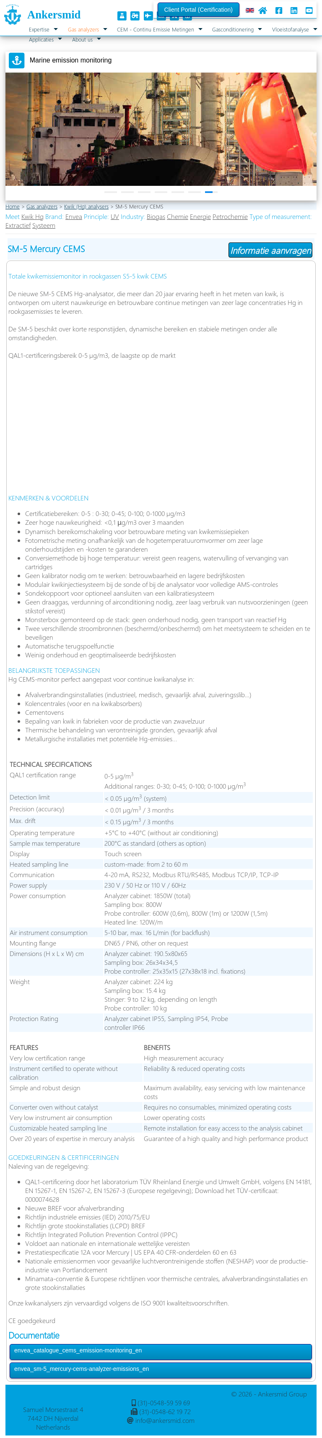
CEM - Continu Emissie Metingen (155, 29)
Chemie (177, 216)
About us (82, 39)
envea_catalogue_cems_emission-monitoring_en (78, 1350)
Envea (73, 216)
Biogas (156, 216)
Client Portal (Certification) (198, 9)
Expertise (39, 29)
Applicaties (41, 39)
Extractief (18, 225)
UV (115, 216)
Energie (200, 216)
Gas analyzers (83, 29)
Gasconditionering (233, 29)
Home (12, 206)
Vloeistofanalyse (290, 29)
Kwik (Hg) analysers (86, 206)
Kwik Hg (32, 216)
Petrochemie (230, 216)
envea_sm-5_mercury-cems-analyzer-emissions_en (81, 1368)
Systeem (43, 225)
